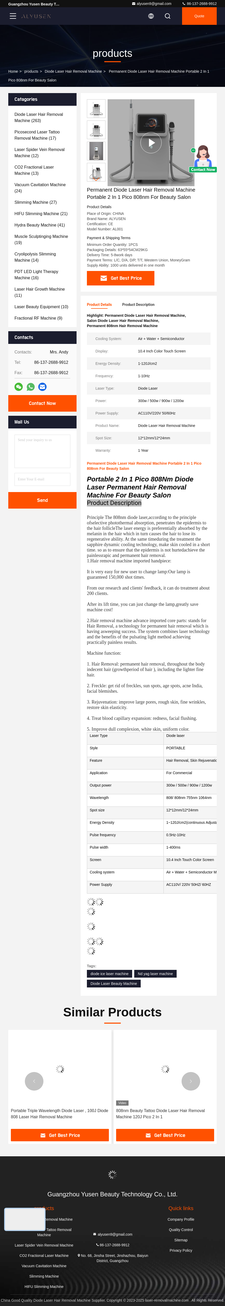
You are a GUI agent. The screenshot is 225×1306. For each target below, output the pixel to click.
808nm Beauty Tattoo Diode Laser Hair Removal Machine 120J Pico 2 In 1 (160, 1113)
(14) (35, 257)
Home (13, 71)
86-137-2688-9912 (199, 4)
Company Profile (181, 1219)
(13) (34, 170)
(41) (39, 225)
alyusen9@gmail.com (151, 4)
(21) (41, 214)
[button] (96, 179)
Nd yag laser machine (155, 974)
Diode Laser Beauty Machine (114, 984)
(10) (41, 307)
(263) (38, 117)
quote (199, 16)
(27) (35, 202)
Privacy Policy (181, 1250)
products (31, 71)
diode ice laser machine (110, 974)
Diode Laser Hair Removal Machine (73, 71)
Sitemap (181, 1240)
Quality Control (181, 1230)
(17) (37, 135)
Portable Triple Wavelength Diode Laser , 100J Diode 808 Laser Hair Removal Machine (59, 1113)
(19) (41, 239)
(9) (38, 318)
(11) (39, 292)
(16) (36, 274)
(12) (39, 152)
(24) (40, 188)
